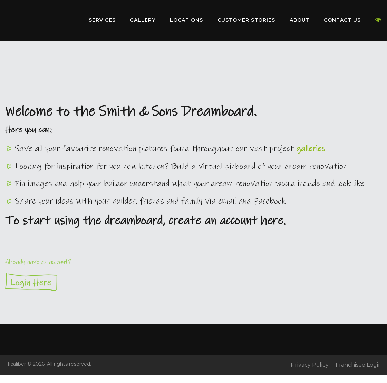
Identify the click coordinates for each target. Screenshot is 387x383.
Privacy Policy (310, 365)
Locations (186, 20)
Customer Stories (246, 20)
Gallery (142, 20)
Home (39, 19)
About (300, 20)
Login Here (193, 282)
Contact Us (342, 20)
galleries (310, 149)
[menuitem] (39, 20)
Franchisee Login (359, 365)
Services (102, 20)
